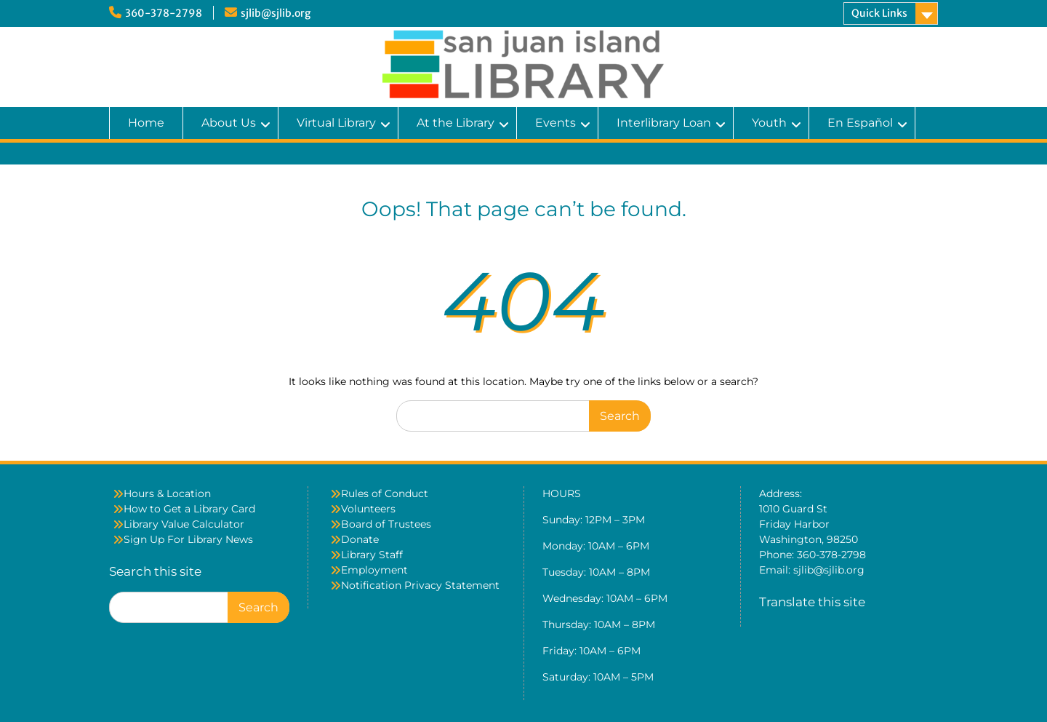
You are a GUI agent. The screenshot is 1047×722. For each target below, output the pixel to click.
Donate (360, 539)
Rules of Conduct (384, 493)
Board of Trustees (386, 524)
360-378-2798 (163, 13)
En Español (860, 123)
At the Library (455, 123)
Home (146, 123)
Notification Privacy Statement (420, 585)
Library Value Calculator (184, 524)
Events (555, 123)
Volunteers (368, 508)
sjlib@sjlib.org (275, 13)
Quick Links (879, 13)
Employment (374, 569)
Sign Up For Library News (188, 539)
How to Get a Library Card (189, 508)
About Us (228, 123)
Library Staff (372, 554)
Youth (769, 123)
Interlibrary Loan (664, 123)
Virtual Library (336, 123)
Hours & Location (167, 493)
